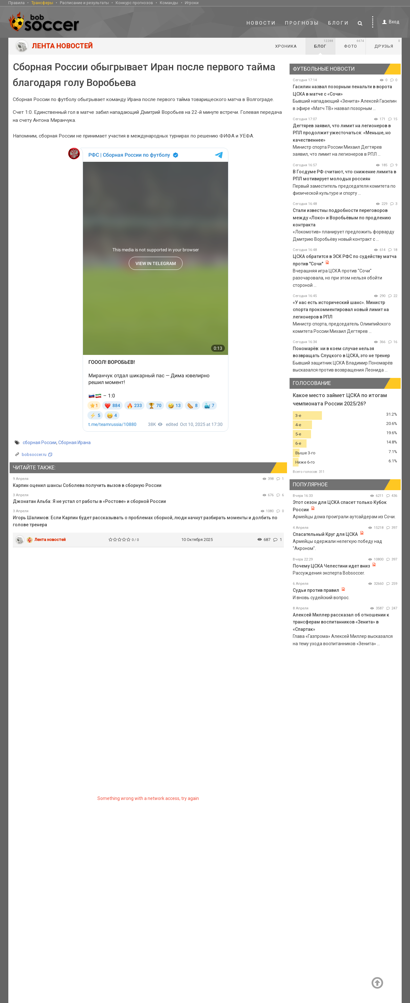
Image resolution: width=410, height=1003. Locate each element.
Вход (389, 21)
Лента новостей (50, 539)
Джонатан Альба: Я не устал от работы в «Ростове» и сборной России (89, 501)
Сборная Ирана (74, 442)
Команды (169, 2)
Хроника (286, 46)
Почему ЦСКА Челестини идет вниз (331, 565)
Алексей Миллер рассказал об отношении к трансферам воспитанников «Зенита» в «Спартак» (341, 622)
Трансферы (42, 2)
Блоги (338, 23)
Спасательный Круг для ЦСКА (325, 534)
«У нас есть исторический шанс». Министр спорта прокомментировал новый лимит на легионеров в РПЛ (341, 309)
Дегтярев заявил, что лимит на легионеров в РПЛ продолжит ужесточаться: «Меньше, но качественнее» (342, 133)
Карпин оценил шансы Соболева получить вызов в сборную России (87, 485)
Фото (354, 44)
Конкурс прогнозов (134, 2)
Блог (323, 44)
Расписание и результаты (84, 2)
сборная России (39, 442)
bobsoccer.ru (34, 454)
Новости (261, 23)
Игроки (192, 2)
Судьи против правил (316, 590)
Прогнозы (302, 23)
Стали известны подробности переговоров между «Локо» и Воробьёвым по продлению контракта (342, 217)
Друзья (387, 44)
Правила (16, 2)
